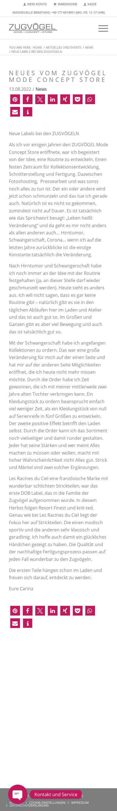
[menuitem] (35, 4)
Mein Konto (37, 4)
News (41, 89)
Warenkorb (67, 4)
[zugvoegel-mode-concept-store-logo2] (48, 28)
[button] (15, 99)
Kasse (92, 4)
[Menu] (100, 28)
